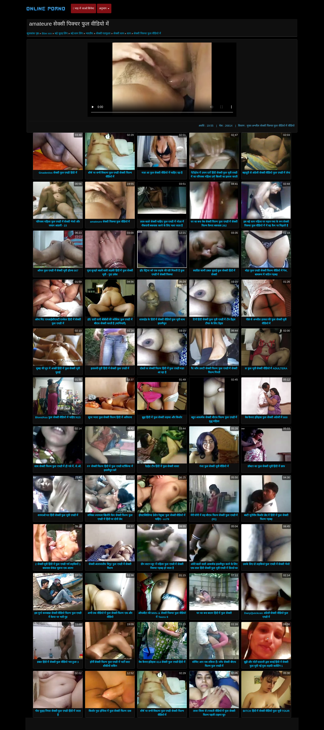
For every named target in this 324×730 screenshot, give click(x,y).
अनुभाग (104, 8)
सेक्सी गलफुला (103, 33)
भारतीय (89, 33)
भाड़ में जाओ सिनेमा (83, 8)
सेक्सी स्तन (118, 33)
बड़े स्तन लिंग (77, 33)
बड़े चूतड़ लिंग (61, 33)
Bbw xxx (47, 33)
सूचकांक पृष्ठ (33, 33)
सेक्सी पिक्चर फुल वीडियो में (147, 33)
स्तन (129, 33)
